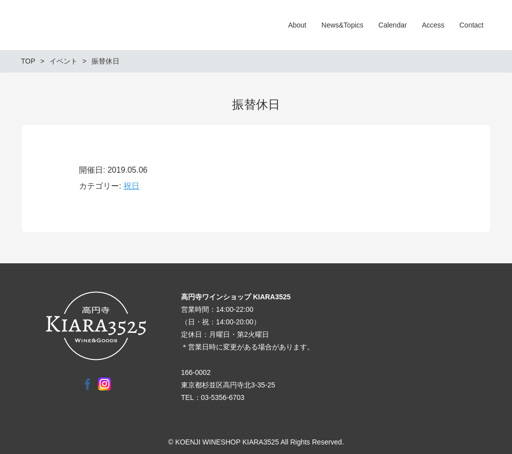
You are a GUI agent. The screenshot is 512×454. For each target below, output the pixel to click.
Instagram (104, 383)
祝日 (132, 186)
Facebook (87, 383)
